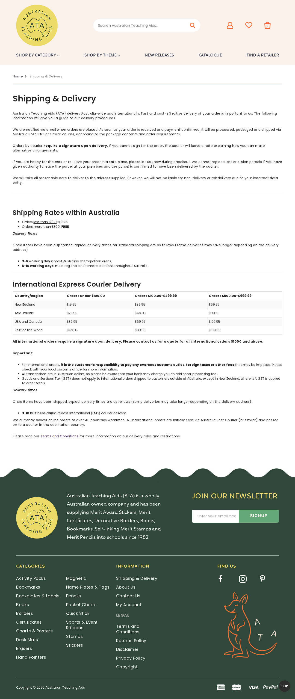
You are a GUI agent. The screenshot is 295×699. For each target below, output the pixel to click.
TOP (284, 686)
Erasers (24, 648)
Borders (24, 613)
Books (22, 604)
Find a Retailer (263, 55)
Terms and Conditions (59, 436)
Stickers (74, 645)
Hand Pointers (31, 657)
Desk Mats (27, 640)
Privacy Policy (130, 658)
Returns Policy (131, 640)
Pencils (73, 596)
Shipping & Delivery (136, 578)
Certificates (29, 622)
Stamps (74, 636)
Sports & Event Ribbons (82, 625)
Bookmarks (28, 587)
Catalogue (210, 55)
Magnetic (76, 578)
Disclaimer (127, 649)
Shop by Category (36, 55)
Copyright (127, 667)
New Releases (159, 55)
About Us (126, 587)
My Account (129, 604)
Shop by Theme (100, 55)
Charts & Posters (34, 631)
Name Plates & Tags (88, 587)
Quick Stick (78, 613)
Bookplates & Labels (38, 596)
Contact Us (128, 596)
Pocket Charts (81, 604)
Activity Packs (31, 578)
